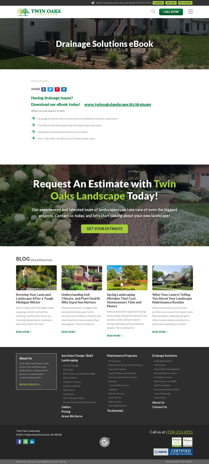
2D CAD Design (71, 365)
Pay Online (185, 3)
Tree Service (114, 397)
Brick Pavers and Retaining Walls (79, 373)
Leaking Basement (163, 361)
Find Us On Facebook (19, 441)
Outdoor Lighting (71, 386)
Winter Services (116, 393)
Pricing (65, 411)
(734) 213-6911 (143, 2)
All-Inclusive (114, 361)
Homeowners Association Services (125, 365)
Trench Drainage (162, 393)
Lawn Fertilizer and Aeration (122, 373)
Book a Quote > (29, 384)
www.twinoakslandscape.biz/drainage (117, 104)
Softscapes (68, 394)
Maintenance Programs (122, 355)
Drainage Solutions (164, 355)
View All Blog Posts (41, 259)
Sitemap (62, 462)
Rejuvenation (115, 401)
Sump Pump (160, 397)
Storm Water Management (167, 369)
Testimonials (115, 410)
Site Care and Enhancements (122, 377)
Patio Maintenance (117, 405)
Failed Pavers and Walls (165, 381)
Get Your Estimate (104, 229)
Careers (158, 3)
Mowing (112, 381)
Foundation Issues (163, 377)
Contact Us (159, 407)
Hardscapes (69, 389)
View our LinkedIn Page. (32, 441)
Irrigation (113, 389)
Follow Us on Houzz (25, 441)
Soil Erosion (159, 365)
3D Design (68, 369)
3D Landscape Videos (74, 398)
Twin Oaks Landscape (28, 430)
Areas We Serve (71, 416)
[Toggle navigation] (190, 12)
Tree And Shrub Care (119, 385)
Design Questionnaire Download (79, 402)
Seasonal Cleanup (117, 369)
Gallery (171, 3)
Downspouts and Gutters (167, 389)
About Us (158, 402)
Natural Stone (70, 377)
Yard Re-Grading (162, 385)
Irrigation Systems (72, 381)
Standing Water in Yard (165, 373)
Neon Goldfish (186, 461)
